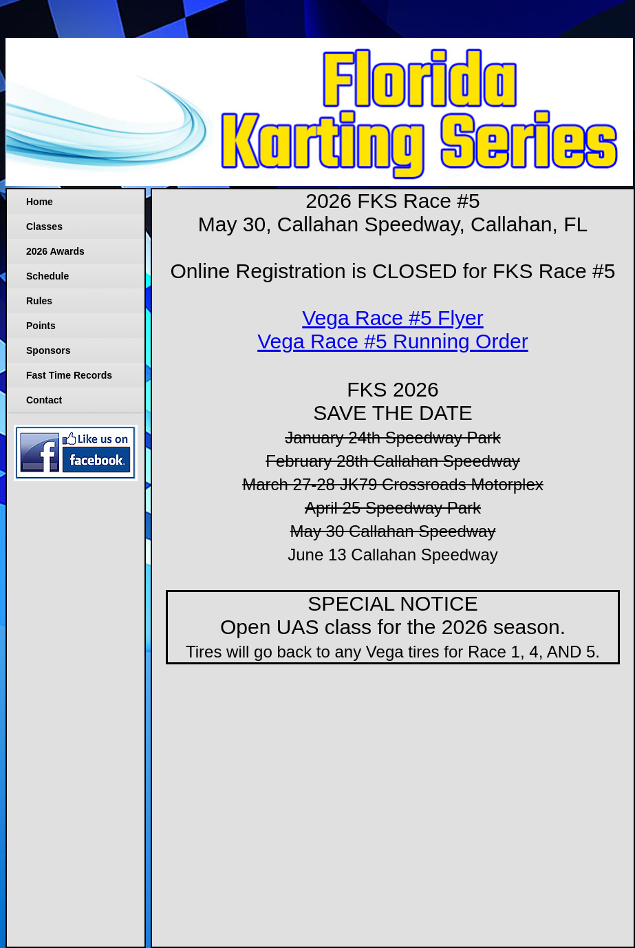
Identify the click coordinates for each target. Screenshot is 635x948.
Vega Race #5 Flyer (392, 317)
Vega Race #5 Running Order (392, 341)
